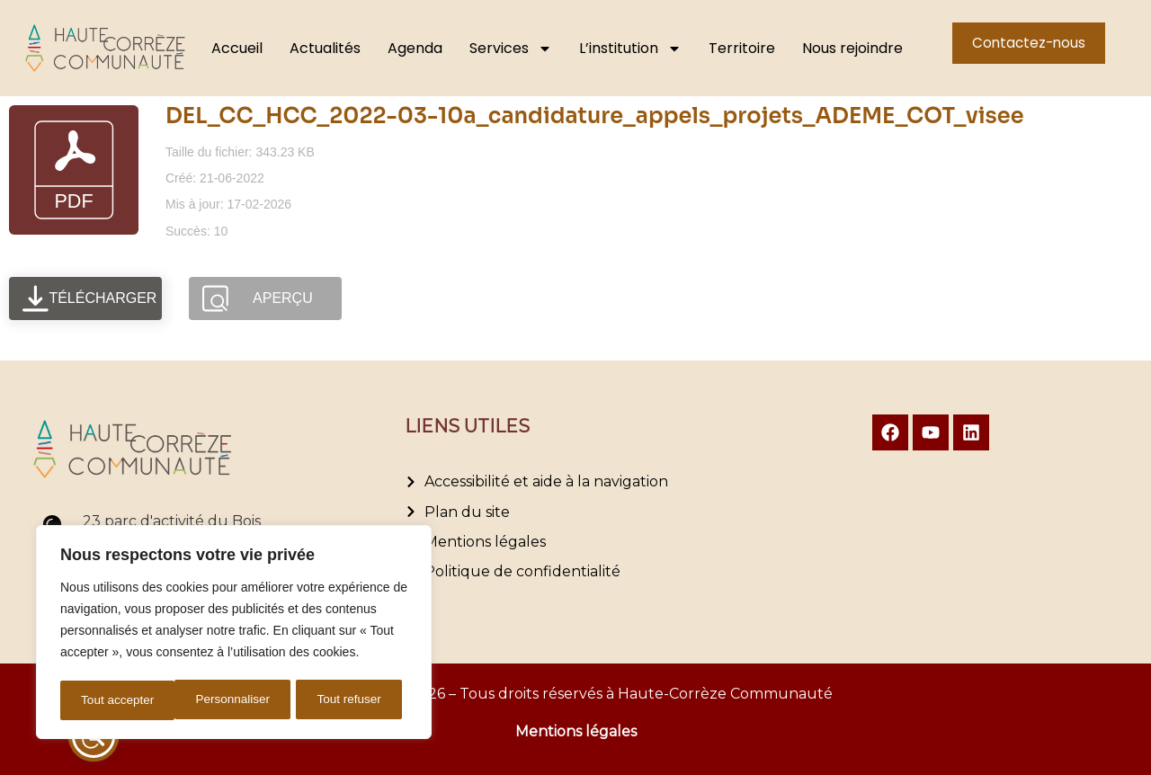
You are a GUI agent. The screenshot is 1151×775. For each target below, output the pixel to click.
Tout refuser (234, 700)
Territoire (742, 48)
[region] (234, 634)
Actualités (325, 48)
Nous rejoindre (852, 48)
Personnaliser (117, 700)
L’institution (630, 48)
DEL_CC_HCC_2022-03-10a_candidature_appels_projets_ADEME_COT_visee (594, 115)
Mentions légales (576, 731)
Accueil (237, 48)
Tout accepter (350, 700)
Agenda (415, 48)
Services (510, 48)
